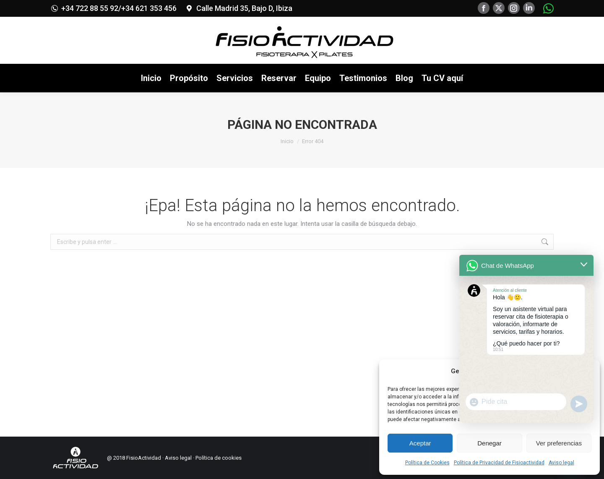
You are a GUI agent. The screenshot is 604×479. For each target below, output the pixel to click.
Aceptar (420, 443)
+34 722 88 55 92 (89, 8)
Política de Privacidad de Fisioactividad (499, 463)
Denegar (489, 443)
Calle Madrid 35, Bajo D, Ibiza (244, 8)
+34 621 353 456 (149, 8)
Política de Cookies (427, 463)
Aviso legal (561, 463)
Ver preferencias (559, 443)
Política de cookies (218, 458)
